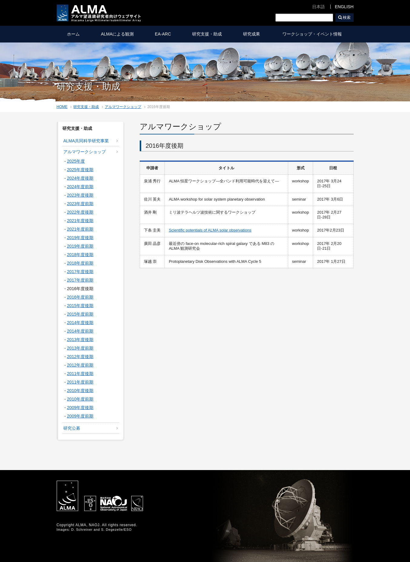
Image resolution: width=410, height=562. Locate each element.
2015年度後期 (80, 305)
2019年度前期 (80, 246)
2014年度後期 (80, 322)
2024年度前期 (80, 186)
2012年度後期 (80, 356)
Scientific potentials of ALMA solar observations (210, 230)
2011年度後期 (80, 373)
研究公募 (71, 428)
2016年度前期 (80, 297)
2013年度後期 (80, 339)
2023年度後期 (80, 195)
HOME (62, 107)
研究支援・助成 (207, 34)
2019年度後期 (80, 237)
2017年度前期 (80, 280)
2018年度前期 (80, 263)
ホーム (73, 34)
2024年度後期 (80, 178)
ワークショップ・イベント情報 (312, 34)
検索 (347, 17)
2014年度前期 (80, 331)
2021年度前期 (80, 229)
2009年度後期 (80, 407)
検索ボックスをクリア (329, 17)
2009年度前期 (80, 416)
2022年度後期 (80, 212)
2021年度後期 (80, 220)
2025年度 (76, 161)
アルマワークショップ (123, 107)
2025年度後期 (80, 169)
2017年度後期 (80, 271)
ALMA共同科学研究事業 (86, 140)
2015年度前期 (80, 314)
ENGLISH (344, 6)
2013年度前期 (80, 348)
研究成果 (251, 34)
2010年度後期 (80, 390)
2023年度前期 (80, 203)
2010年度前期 (80, 399)
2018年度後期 (80, 254)
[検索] (304, 18)
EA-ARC (163, 34)
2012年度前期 (80, 365)
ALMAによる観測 (117, 34)
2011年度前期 (80, 382)
